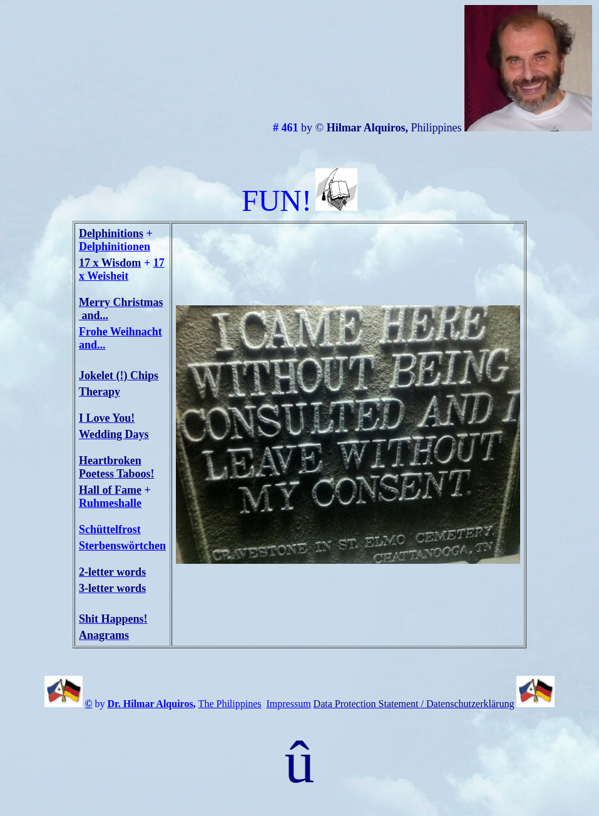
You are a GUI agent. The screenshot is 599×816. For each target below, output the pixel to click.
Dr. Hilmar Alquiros (150, 703)
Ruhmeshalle (110, 503)
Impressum (289, 703)
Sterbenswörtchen (122, 545)
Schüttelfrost (110, 529)
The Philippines (230, 703)
